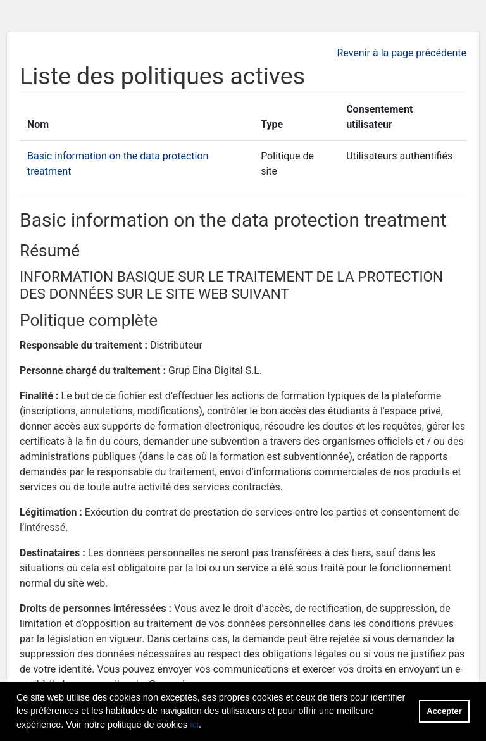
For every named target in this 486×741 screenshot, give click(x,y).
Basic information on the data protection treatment (233, 220)
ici (194, 724)
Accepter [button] (444, 711)
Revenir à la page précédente (401, 53)
